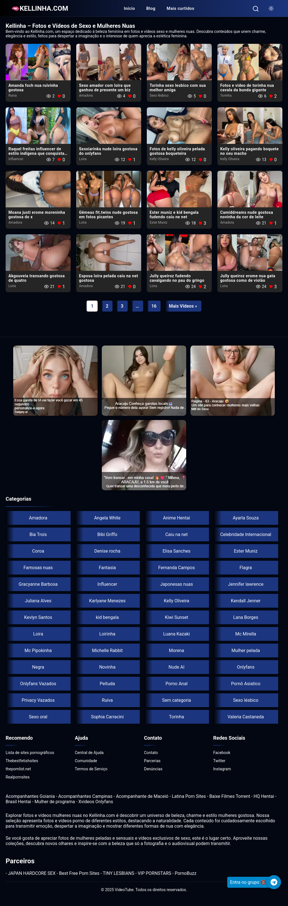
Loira (83, 159)
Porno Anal (176, 683)
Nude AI (176, 667)
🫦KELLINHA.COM (39, 8)
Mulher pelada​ (245, 650)
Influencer (15, 159)
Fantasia (107, 567)
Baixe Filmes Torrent (229, 796)
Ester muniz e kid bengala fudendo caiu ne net (174, 214)
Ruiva (12, 95)
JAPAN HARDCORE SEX (31, 873)
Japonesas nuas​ (176, 584)
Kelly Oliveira (159, 159)
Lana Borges (245, 617)
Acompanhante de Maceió (142, 796)
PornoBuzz (185, 873)
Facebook (221, 752)
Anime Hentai (176, 518)
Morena (176, 650)
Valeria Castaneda (246, 716)
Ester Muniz (158, 222)
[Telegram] (274, 882)
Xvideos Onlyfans (95, 801)
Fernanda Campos (176, 567)
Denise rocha (107, 551)
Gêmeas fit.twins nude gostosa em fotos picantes (108, 214)
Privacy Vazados (38, 700)
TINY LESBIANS (118, 873)
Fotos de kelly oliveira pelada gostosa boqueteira (177, 151)
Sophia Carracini (107, 716)
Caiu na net (176, 534)
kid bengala (107, 617)
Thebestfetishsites (22, 761)
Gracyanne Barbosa (38, 584)
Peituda (107, 683)
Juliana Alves (38, 600)
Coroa (38, 551)
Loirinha (107, 634)
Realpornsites (18, 777)
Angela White (107, 518)
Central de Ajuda (89, 752)
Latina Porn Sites (189, 796)
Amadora (86, 95)
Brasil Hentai (18, 801)
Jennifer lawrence (246, 584)
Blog (150, 8)
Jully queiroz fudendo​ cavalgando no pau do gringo (177, 278)
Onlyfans (246, 667)
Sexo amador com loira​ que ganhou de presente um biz (105, 87)
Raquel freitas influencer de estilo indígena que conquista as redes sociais (36, 153)
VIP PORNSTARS (154, 873)
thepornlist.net (18, 769)
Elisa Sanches (176, 551)
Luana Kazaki (176, 634)
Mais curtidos (181, 8)
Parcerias (152, 761)
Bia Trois (38, 534)
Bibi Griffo (107, 534)
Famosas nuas (38, 567)
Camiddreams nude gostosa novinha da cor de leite (246, 214)
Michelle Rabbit (107, 650)
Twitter (219, 761)
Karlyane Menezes (107, 600)
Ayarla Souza (245, 518)
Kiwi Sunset (176, 617)
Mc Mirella (245, 634)
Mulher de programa (55, 801)
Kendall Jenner (246, 600)
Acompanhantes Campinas (85, 796)
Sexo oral (38, 716)
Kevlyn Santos (38, 617)
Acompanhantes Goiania (30, 796)
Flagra (246, 567)
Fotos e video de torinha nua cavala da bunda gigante (247, 87)
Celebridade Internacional (245, 534)
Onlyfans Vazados (38, 683)
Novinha (107, 667)
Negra (38, 667)
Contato (151, 752)
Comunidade (86, 761)
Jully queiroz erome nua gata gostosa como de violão (247, 278)
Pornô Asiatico (245, 683)
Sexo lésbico (159, 95)
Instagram (222, 769)
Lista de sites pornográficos (30, 752)
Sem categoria (176, 700)
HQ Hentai (263, 796)
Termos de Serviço (91, 769)
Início (129, 8)
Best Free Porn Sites (79, 873)
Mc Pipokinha (38, 650)
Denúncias (153, 769)
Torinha (225, 95)
